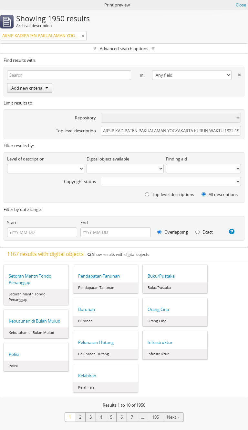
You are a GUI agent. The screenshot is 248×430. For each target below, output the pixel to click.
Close (241, 5)
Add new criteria (29, 88)
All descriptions (220, 194)
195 (155, 417)
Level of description (26, 159)
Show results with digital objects (118, 254)
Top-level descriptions (169, 194)
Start (11, 223)
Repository (85, 118)
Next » (173, 417)
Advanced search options (124, 48)
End (84, 223)
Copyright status (80, 181)
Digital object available (108, 159)
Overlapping (172, 232)
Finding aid (176, 159)
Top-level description (76, 131)
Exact (204, 232)
